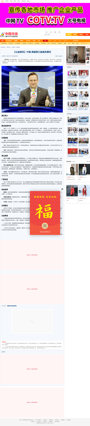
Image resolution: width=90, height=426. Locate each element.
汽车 (39, 40)
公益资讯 (13, 47)
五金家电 (24, 43)
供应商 (6, 1)
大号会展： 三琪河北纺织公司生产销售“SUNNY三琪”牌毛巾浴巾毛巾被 (72, 110)
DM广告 (65, 40)
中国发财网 (4, 43)
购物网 (15, 40)
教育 (73, 43)
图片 (47, 32)
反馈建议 (69, 419)
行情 (60, 40)
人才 (69, 43)
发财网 (21, 40)
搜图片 (68, 34)
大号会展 (38, 421)
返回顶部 (3, 351)
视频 (55, 32)
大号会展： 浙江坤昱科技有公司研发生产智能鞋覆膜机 (72, 78)
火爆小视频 (57, 421)
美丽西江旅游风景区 (12, 305)
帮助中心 (57, 419)
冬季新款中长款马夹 (71, 179)
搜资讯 (80, 34)
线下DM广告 (84, 43)
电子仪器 (54, 43)
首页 (2, 1)
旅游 (34, 40)
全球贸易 (11, 43)
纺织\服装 (37, 43)
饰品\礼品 (30, 43)
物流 (65, 43)
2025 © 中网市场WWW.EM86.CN (26, 419)
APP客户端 (75, 40)
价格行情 (23, 1)
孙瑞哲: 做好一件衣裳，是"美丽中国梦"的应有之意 (72, 156)
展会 (19, 1)
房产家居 (28, 40)
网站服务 (63, 419)
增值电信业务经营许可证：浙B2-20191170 (45, 423)
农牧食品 (60, 43)
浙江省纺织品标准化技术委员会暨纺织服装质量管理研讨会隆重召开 (83, 146)
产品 (11, 1)
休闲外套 (81, 200)
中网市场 (8, 47)
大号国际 (50, 421)
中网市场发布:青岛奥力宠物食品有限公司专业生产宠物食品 (72, 88)
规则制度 (51, 419)
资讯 (15, 1)
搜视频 (74, 34)
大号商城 (44, 421)
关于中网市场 (38, 419)
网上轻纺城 (8, 40)
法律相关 (45, 419)
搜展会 (87, 34)
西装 (80, 179)
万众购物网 (17, 43)
